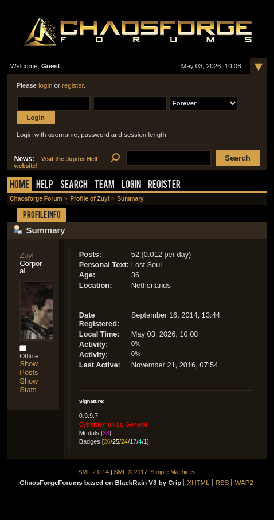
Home (19, 185)
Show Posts (28, 368)
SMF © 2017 (130, 472)
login (45, 85)
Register (164, 185)
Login (131, 185)
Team (105, 185)
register (73, 85)
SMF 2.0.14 (94, 472)
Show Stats (28, 385)
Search (74, 185)
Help (44, 185)
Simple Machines (173, 472)
